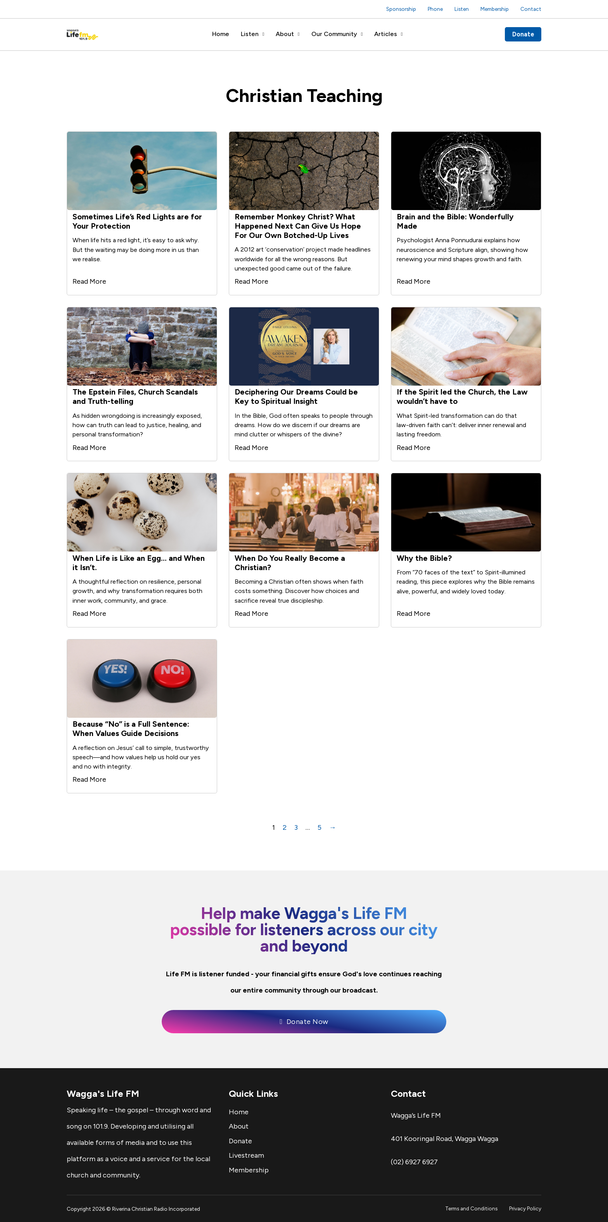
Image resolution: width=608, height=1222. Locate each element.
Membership (494, 9)
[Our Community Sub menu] (362, 34)
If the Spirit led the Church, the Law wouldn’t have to (462, 396)
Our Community (334, 34)
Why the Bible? (424, 558)
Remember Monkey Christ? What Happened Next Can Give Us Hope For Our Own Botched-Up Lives (298, 226)
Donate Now (304, 1021)
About (285, 34)
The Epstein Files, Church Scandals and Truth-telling (135, 396)
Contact (530, 9)
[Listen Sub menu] (263, 34)
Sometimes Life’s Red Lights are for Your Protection (137, 221)
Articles (385, 34)
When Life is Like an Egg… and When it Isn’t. (139, 562)
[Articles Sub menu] (401, 34)
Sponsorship (401, 9)
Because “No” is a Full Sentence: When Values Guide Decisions (131, 728)
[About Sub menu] (298, 34)
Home (220, 34)
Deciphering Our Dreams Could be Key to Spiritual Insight (296, 396)
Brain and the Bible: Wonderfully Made (455, 221)
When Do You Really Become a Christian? (290, 562)
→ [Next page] (332, 827)
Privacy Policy (525, 1208)
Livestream (246, 1155)
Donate (523, 34)
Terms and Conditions (471, 1208)
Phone (435, 9)
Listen (461, 9)
